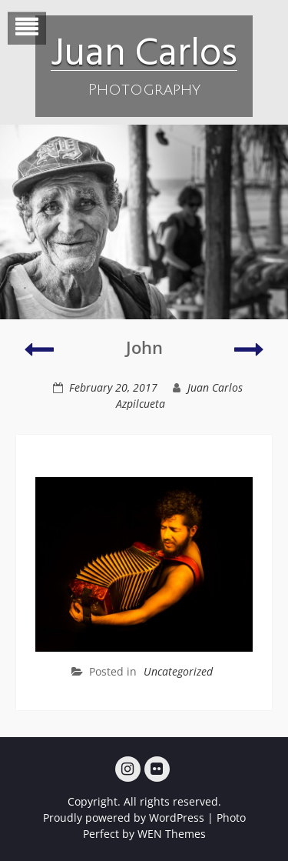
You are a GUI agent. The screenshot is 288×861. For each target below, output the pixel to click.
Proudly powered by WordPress (123, 817)
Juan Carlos (144, 50)
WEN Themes (171, 833)
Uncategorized (178, 671)
